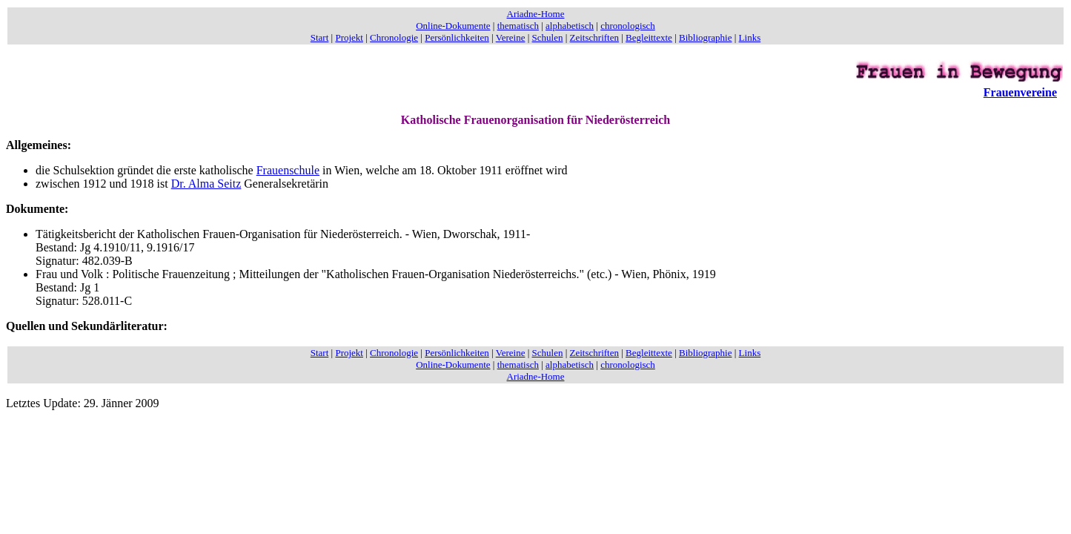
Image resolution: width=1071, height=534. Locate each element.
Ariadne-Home (536, 13)
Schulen (547, 37)
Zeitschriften (594, 37)
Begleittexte (649, 37)
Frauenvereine (1020, 92)
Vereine (510, 37)
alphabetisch (570, 25)
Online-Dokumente (453, 25)
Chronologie (394, 37)
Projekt (349, 37)
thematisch (518, 25)
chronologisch (627, 25)
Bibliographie (705, 37)
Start (320, 37)
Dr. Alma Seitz (206, 183)
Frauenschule (287, 170)
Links (750, 37)
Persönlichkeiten (457, 37)
